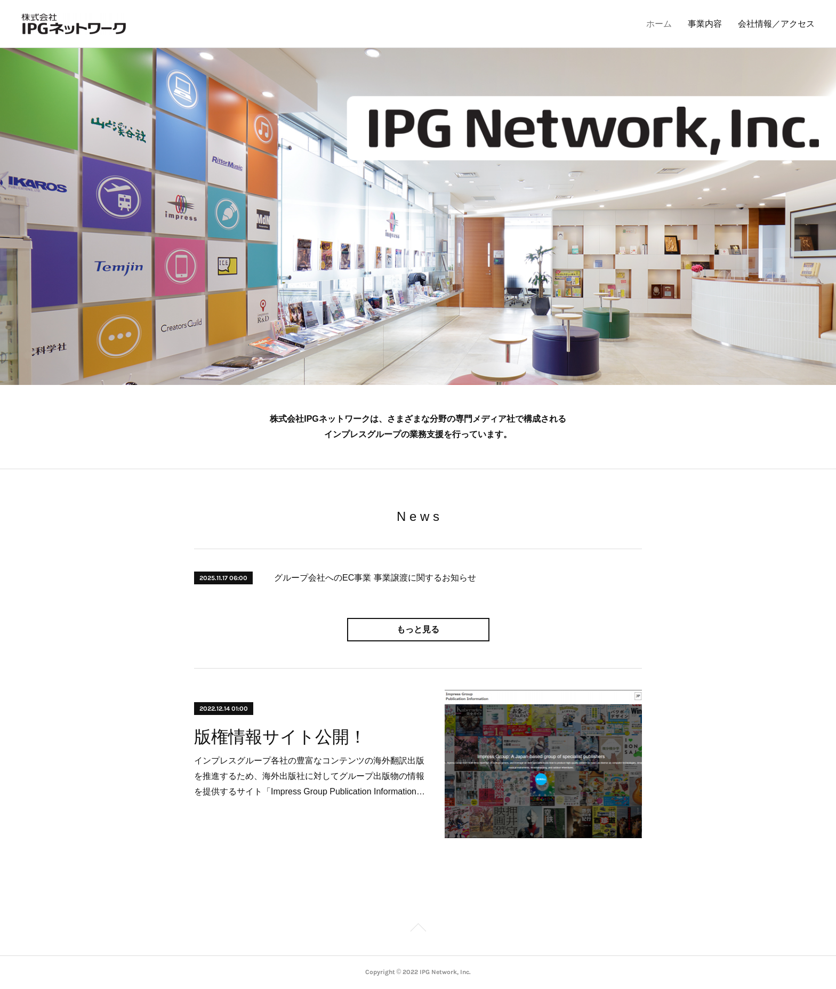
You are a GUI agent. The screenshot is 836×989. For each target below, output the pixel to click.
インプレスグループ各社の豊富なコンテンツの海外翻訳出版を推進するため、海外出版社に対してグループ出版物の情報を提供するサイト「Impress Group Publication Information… (309, 776)
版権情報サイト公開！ (280, 736)
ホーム (659, 24)
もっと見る (418, 629)
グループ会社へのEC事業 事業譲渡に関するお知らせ (375, 577)
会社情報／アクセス (776, 24)
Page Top (418, 929)
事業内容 (705, 24)
